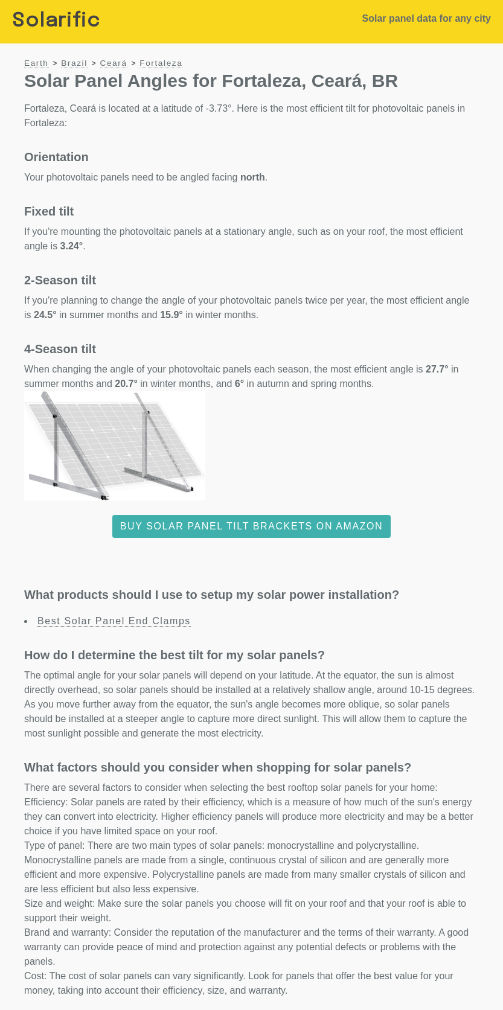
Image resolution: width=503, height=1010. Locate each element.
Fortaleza (160, 63)
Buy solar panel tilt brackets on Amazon (251, 526)
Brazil (74, 63)
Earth (36, 63)
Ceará (113, 63)
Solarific (56, 21)
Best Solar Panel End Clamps (114, 621)
